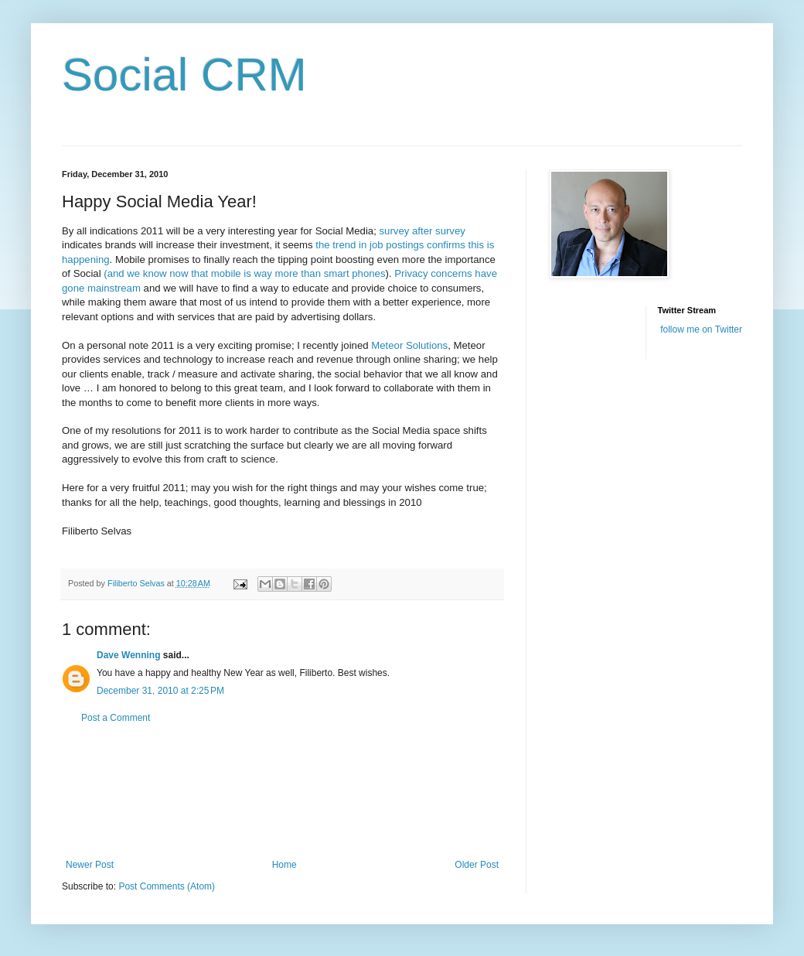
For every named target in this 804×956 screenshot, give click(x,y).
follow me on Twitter (701, 329)
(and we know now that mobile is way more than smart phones (244, 273)
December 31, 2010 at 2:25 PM (160, 690)
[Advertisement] (282, 791)
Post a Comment (115, 717)
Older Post (477, 864)
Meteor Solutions (409, 345)
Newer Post (90, 864)
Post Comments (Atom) (166, 886)
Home (284, 864)
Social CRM (184, 75)
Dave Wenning (128, 655)
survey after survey (420, 231)
